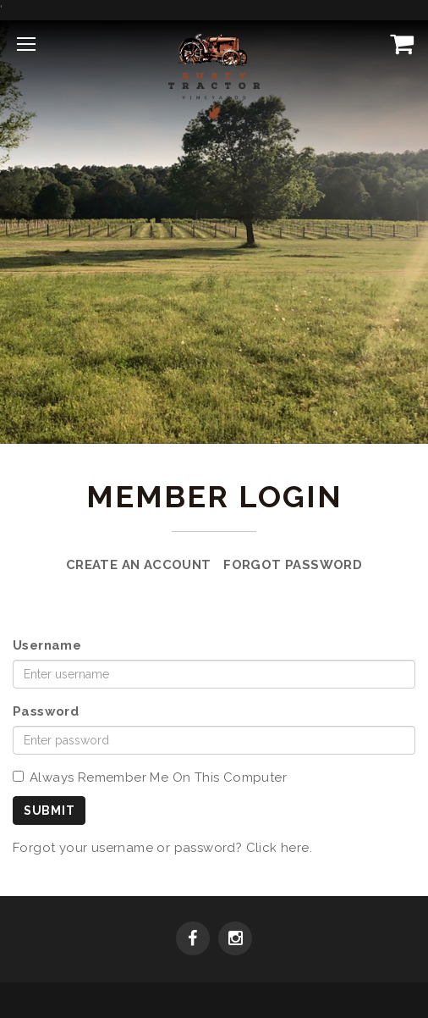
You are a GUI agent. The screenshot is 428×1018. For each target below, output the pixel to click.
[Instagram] (235, 940)
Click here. (279, 847)
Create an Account (138, 565)
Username (47, 645)
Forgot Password (292, 565)
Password (46, 711)
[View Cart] (398, 43)
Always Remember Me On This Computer (150, 777)
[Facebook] (192, 940)
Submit (49, 810)
